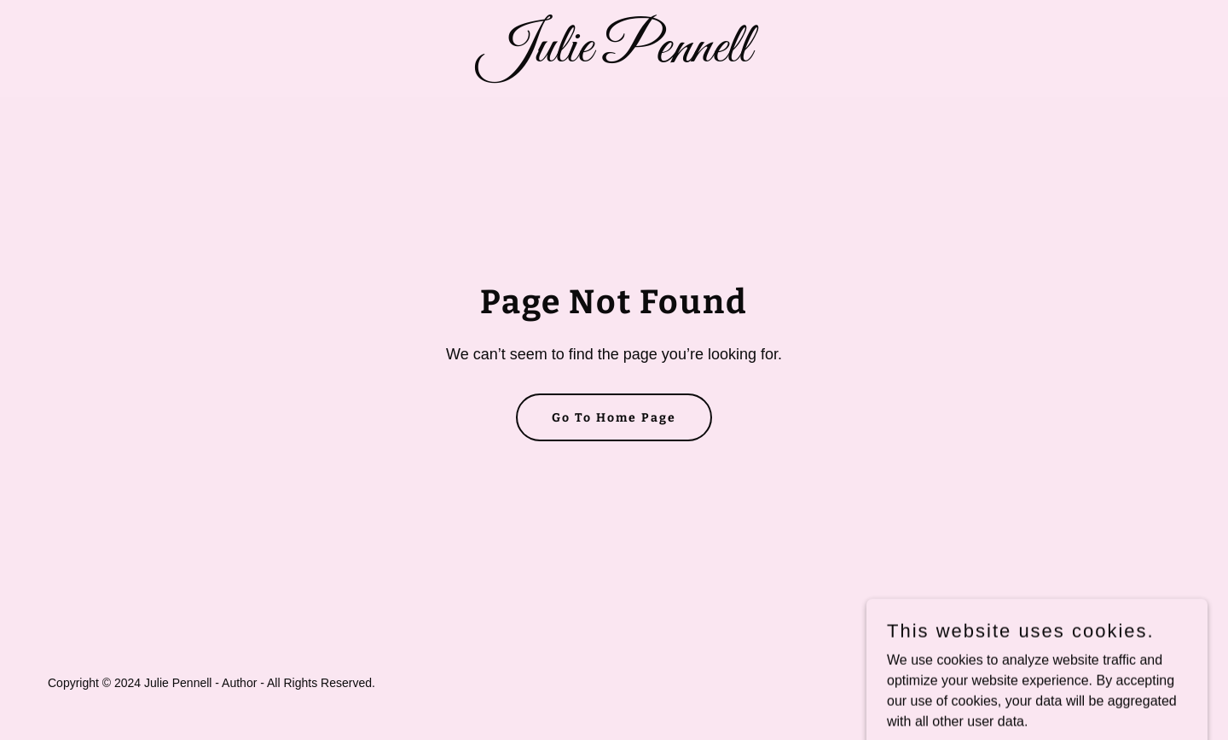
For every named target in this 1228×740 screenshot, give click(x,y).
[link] (614, 57)
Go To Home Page (614, 418)
